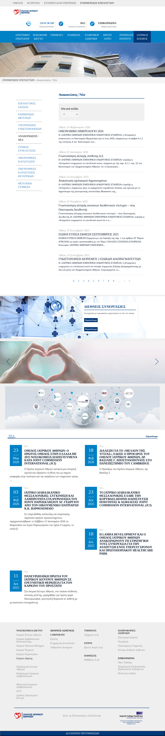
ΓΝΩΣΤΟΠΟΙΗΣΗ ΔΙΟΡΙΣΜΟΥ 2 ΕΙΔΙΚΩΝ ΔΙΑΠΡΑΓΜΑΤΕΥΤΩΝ (100, 259)
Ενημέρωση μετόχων (26, 116)
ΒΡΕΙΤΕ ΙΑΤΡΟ (107, 37)
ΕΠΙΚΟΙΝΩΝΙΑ (107, 23)
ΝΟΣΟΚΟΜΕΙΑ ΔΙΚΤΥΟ (40, 37)
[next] (157, 361)
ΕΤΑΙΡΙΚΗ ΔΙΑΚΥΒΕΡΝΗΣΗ (60, 3)
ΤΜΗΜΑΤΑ (56, 35)
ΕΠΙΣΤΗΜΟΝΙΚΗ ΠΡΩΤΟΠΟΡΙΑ (23, 37)
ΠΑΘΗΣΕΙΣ (74, 35)
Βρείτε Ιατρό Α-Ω (93, 647)
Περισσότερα (91, 329)
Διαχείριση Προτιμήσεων (82, 733)
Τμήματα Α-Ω (91, 634)
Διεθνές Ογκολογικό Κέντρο (26, 696)
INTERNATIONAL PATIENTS (126, 37)
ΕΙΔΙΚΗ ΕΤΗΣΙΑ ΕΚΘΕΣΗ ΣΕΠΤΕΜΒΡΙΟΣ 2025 (89, 234)
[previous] (8, 361)
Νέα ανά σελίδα (69, 108)
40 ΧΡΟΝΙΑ (33, 3)
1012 (82, 23)
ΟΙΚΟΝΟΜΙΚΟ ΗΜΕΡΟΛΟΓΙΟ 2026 (81, 131)
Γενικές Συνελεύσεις (27, 149)
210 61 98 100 (47, 23)
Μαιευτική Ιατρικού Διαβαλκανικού (26, 685)
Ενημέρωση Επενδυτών (62, 643)
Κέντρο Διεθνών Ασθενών (131, 650)
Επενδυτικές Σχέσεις (27, 105)
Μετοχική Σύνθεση (25, 185)
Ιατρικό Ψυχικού (25, 650)
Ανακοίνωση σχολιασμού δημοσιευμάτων (83, 180)
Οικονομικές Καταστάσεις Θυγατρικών (27, 172)
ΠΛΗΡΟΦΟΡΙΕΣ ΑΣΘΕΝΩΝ (92, 37)
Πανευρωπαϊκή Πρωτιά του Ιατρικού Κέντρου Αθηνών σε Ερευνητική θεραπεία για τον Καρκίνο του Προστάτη (48, 581)
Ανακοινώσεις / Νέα (28, 138)
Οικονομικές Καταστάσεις (27, 159)
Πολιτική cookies (127, 673)
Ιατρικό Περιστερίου (27, 654)
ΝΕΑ (12, 436)
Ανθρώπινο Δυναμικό (61, 647)
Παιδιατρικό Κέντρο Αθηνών (27, 668)
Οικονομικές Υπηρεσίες (130, 645)
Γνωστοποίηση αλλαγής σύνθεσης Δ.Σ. (81, 156)
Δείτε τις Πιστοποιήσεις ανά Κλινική (82, 715)
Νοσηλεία (123, 641)
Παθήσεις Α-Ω (91, 659)
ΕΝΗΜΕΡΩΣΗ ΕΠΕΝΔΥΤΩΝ (97, 3)
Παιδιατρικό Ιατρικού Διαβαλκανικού (27, 674)
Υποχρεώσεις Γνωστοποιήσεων (30, 127)
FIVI (18, 691)
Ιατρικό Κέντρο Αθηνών (29, 634)
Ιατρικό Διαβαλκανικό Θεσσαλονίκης (27, 640)
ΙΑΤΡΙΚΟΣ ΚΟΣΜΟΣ (142, 37)
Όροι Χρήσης (125, 662)
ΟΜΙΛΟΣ (18, 3)
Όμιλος (54, 639)
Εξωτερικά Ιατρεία (127, 637)
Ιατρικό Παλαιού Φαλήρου (30, 645)
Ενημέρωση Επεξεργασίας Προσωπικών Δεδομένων (131, 667)
